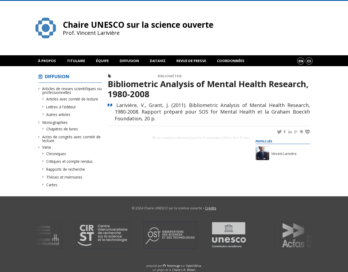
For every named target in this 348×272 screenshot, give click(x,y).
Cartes (51, 184)
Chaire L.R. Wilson (183, 270)
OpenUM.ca (193, 266)
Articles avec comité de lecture (72, 99)
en (301, 61)
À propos (47, 60)
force (173, 266)
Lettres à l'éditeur (61, 106)
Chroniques (56, 153)
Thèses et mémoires (64, 177)
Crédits (210, 208)
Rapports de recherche (65, 169)
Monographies (55, 122)
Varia (46, 147)
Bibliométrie (170, 76)
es (309, 61)
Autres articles (58, 114)
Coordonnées (230, 60)
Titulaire (76, 60)
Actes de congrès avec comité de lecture (71, 138)
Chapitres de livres (62, 129)
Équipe (102, 60)
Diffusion (129, 60)
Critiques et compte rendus (69, 161)
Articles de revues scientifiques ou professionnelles (72, 90)
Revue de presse (191, 60)
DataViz (158, 60)
